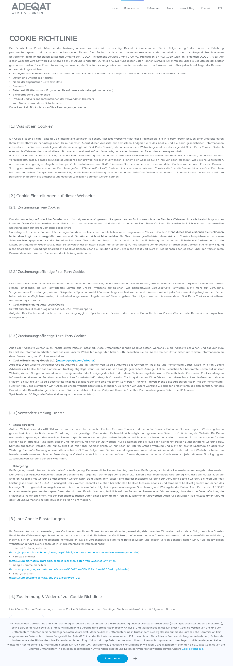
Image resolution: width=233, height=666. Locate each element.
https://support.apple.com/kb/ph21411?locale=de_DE (44, 577)
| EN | (220, 8)
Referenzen (153, 8)
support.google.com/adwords (75, 360)
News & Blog (187, 8)
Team (170, 8)
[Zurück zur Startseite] (31, 8)
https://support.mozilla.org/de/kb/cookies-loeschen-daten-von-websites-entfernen (63, 561)
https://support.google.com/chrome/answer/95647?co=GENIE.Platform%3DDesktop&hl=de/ (69, 569)
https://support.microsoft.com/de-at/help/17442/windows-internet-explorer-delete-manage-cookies (74, 552)
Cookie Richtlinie (192, 648)
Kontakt (205, 8)
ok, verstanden (112, 658)
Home (114, 8)
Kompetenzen (132, 8)
